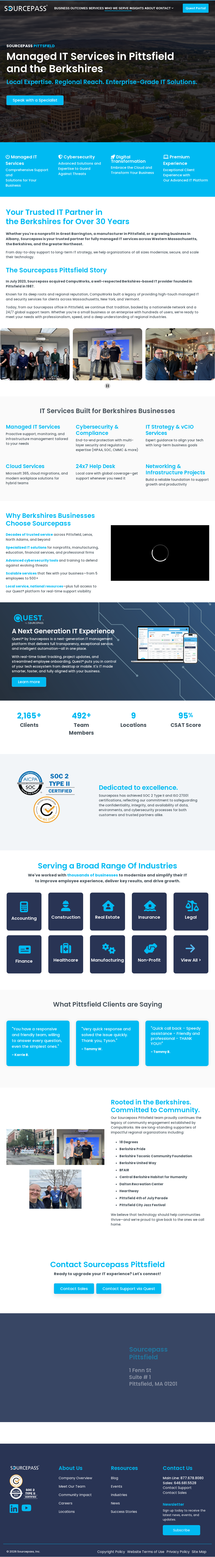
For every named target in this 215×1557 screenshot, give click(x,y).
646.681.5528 (185, 1482)
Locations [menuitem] (67, 1511)
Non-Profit (149, 960)
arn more (29, 681)
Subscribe (181, 1530)
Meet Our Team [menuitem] (72, 1486)
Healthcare (65, 960)
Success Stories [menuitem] (124, 1511)
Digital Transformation (128, 159)
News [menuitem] (115, 1503)
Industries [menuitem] (119, 1495)
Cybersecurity (79, 157)
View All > (191, 960)
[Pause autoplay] (107, 386)
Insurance (149, 917)
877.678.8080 (192, 1478)
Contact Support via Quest (128, 1288)
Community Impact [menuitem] (75, 1495)
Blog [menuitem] (114, 1478)
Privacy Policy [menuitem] (178, 1551)
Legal (191, 917)
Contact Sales (74, 1288)
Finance (24, 961)
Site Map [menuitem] (199, 1551)
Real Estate (107, 917)
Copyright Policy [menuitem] (111, 1551)
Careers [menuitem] (65, 1503)
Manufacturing (107, 960)
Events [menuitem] (116, 1486)
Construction (65, 917)
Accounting (24, 918)
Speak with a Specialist (35, 100)
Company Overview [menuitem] (75, 1478)
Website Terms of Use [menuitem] (145, 1551)
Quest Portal (196, 8)
